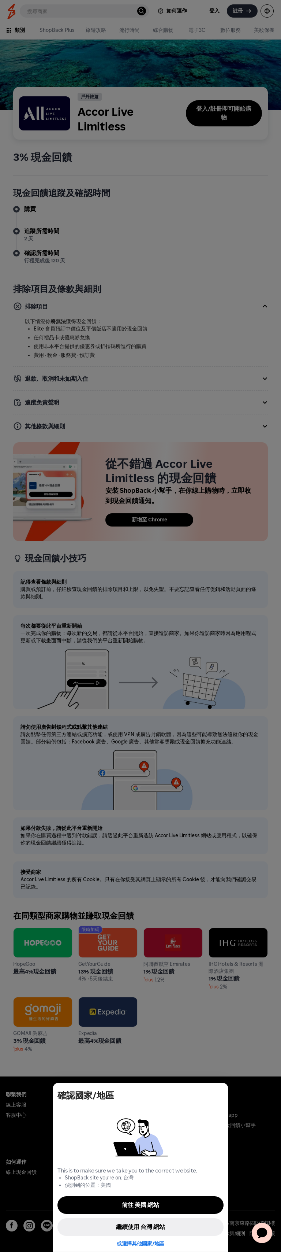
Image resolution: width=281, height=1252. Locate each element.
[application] (262, 1233)
